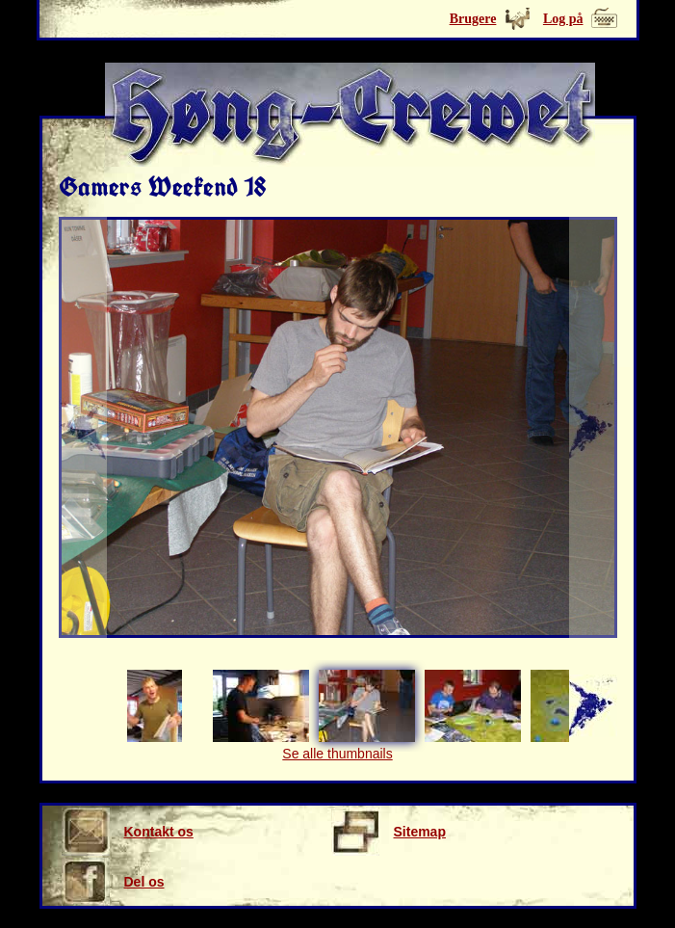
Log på (563, 19)
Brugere (473, 19)
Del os (113, 882)
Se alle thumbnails (337, 753)
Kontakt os (128, 832)
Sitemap (388, 832)
